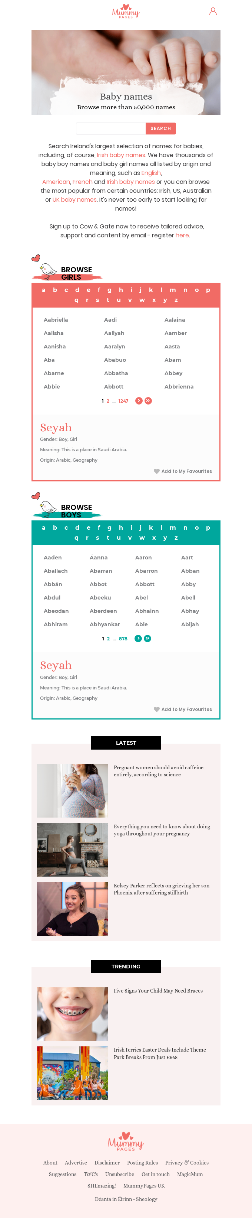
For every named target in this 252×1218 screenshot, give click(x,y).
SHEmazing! (101, 1186)
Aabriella (56, 319)
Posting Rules (142, 1163)
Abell (188, 597)
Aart (187, 557)
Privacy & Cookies (187, 1163)
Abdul (52, 597)
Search (160, 128)
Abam (173, 360)
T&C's (91, 1174)
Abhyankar (105, 624)
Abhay (190, 611)
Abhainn (147, 611)
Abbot (98, 584)
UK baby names (75, 199)
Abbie (52, 386)
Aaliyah (114, 333)
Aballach (56, 571)
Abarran (101, 571)
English (151, 173)
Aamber (176, 333)
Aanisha (55, 346)
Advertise (76, 1163)
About (50, 1163)
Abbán (53, 584)
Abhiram (56, 624)
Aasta (172, 346)
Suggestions (62, 1174)
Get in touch (156, 1174)
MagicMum (190, 1174)
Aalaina (175, 319)
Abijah (190, 624)
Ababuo (115, 360)
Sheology (147, 1199)
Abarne (54, 373)
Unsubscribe (119, 1174)
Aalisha (54, 333)
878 (123, 639)
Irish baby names (121, 155)
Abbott (113, 386)
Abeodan (56, 611)
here (182, 235)
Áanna (99, 557)
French (83, 182)
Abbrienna (179, 386)
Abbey (173, 373)
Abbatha (116, 373)
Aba (49, 360)
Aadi (110, 319)
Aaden (53, 557)
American (56, 182)
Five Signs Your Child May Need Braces (158, 991)
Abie (141, 624)
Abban (190, 571)
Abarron (146, 571)
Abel (141, 597)
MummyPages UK (144, 1186)
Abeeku (100, 597)
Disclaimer (107, 1163)
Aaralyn (114, 346)
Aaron (143, 557)
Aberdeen (103, 611)
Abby (188, 584)
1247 (123, 401)
